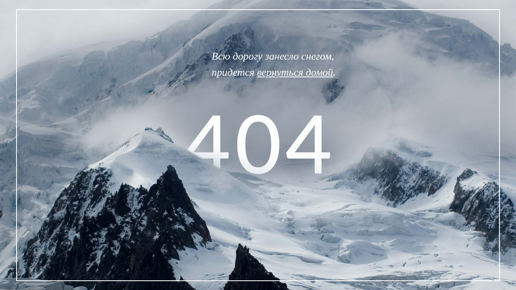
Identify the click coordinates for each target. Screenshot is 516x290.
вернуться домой (295, 72)
